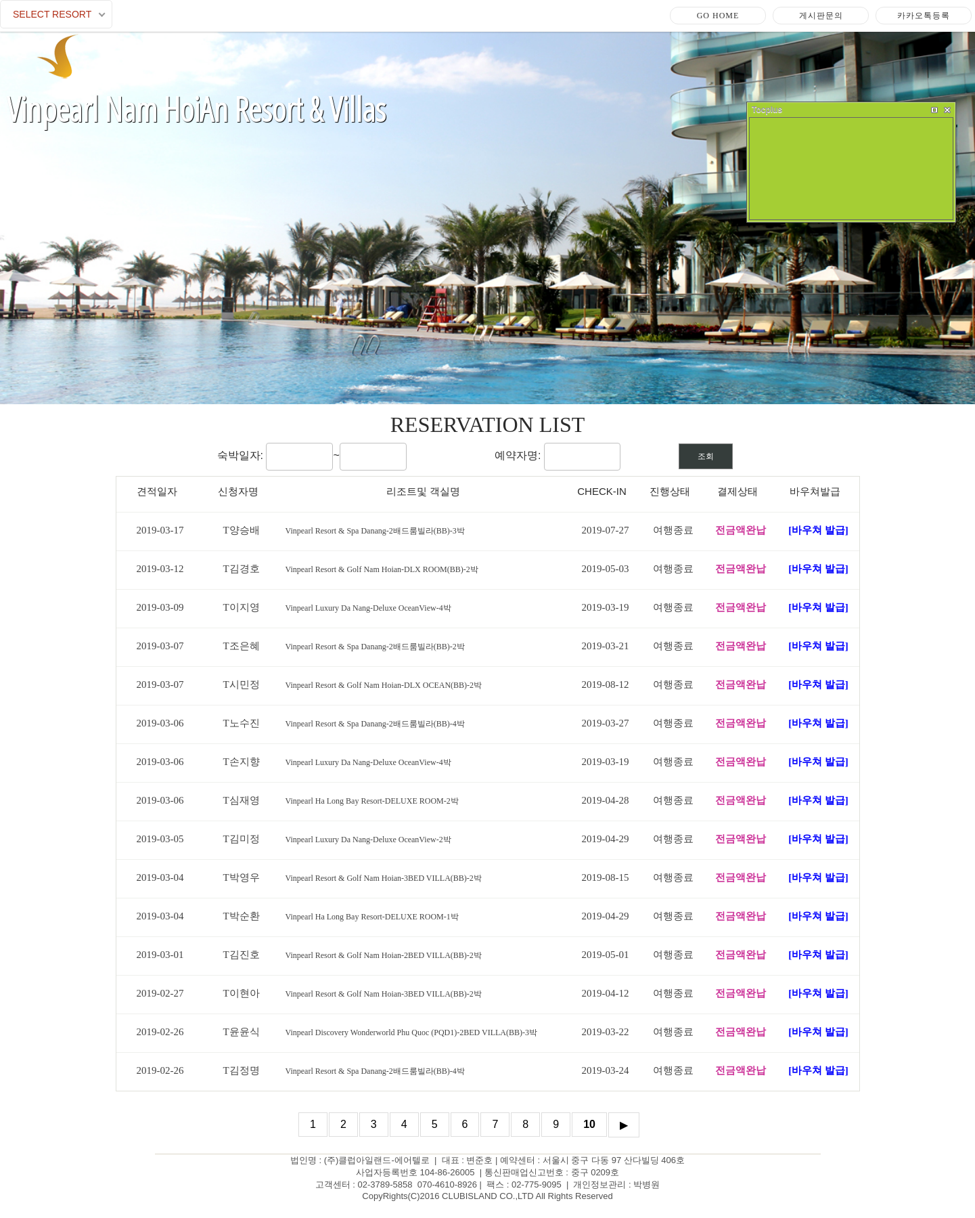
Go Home (718, 15)
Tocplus (767, 109)
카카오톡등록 (923, 15)
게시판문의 (821, 15)
